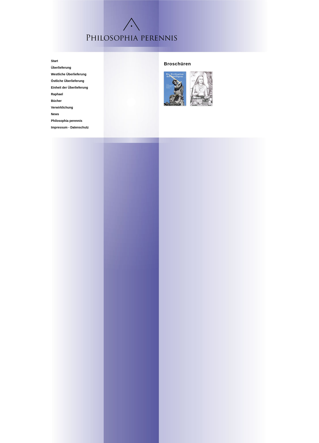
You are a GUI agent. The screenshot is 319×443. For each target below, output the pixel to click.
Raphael (57, 94)
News (55, 114)
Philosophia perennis (66, 120)
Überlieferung (61, 67)
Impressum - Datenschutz (70, 127)
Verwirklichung (62, 107)
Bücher (56, 101)
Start (54, 61)
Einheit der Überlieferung (69, 87)
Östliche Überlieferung (67, 81)
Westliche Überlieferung (68, 74)
